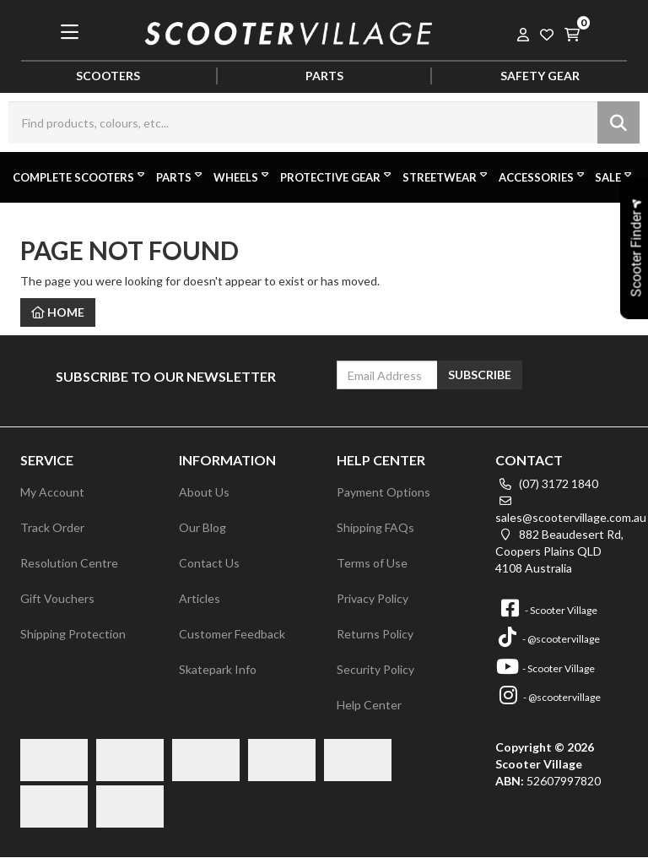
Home (57, 312)
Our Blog (202, 527)
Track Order (52, 527)
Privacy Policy (372, 598)
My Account (52, 492)
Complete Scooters (80, 176)
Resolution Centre (69, 563)
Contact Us (209, 563)
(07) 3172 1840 (546, 483)
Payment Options (383, 492)
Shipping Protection (73, 634)
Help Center (369, 705)
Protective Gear (337, 176)
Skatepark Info (217, 669)
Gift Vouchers (57, 598)
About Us (204, 492)
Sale (614, 176)
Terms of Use (372, 563)
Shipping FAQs (375, 527)
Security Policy (375, 669)
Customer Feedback (232, 634)
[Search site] (618, 122)
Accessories (543, 176)
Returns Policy (375, 634)
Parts (180, 176)
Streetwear (446, 176)
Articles (199, 598)
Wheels (242, 176)
